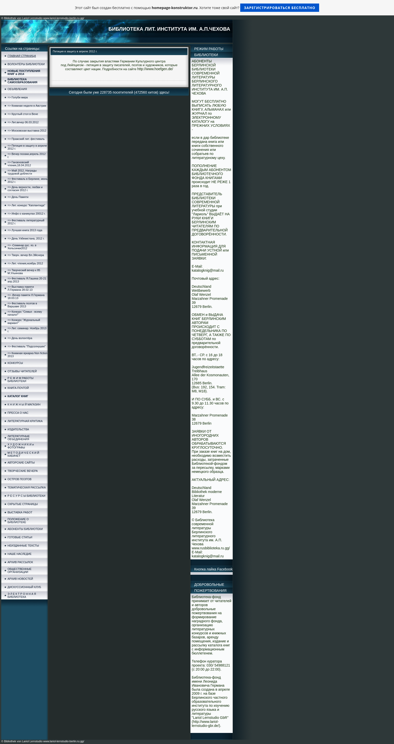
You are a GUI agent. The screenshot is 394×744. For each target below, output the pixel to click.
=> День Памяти (18, 196)
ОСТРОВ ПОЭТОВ (19, 479)
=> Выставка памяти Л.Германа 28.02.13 (21, 288)
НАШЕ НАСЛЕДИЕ (20, 553)
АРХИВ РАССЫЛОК (20, 562)
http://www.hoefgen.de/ (155, 69)
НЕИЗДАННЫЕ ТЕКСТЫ (23, 545)
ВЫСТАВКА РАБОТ (20, 512)
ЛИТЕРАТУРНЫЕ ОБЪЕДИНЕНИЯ (19, 438)
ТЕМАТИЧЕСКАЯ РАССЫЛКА (27, 487)
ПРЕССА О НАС (18, 412)
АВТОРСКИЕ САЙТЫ (21, 462)
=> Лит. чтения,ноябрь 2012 (25, 263)
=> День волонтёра (20, 338)
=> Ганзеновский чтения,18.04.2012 (19, 164)
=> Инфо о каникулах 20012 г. (26, 213)
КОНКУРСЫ (15, 362)
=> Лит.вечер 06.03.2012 (23, 122)
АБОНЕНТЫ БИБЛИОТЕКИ (25, 528)
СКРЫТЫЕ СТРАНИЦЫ (23, 504)
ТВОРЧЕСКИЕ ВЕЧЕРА (23, 470)
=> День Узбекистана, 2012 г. (26, 238)
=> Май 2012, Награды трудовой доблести (22, 172)
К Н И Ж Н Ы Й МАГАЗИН (24, 404)
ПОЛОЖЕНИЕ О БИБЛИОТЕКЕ (18, 521)
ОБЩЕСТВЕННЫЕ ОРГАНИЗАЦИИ (19, 570)
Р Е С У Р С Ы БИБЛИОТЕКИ (26, 495)
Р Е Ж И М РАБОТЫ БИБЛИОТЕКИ (20, 380)
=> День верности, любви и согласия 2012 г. (25, 189)
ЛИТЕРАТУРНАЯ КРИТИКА (25, 421)
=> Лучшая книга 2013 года (25, 230)
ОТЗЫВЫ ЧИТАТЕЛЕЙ (22, 371)
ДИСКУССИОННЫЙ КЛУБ (24, 587)
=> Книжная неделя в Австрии (27, 105)
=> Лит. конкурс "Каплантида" (26, 205)
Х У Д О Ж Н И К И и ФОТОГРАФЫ (21, 446)
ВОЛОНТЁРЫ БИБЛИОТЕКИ (26, 64)
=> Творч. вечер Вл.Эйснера (26, 255)
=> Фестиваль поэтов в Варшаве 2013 (22, 305)
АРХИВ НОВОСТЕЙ (20, 578)
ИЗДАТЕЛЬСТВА (18, 429)
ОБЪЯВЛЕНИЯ (17, 89)
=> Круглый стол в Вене (23, 113)
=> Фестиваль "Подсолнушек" (26, 346)
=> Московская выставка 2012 (27, 130)
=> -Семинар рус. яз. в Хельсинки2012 (22, 247)
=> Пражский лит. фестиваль (26, 138)
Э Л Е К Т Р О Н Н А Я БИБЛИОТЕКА (22, 595)
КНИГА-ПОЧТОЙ (18, 387)
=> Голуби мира (18, 97)
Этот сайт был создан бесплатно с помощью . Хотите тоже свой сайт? (197, 8)
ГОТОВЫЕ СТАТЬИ (20, 537)
